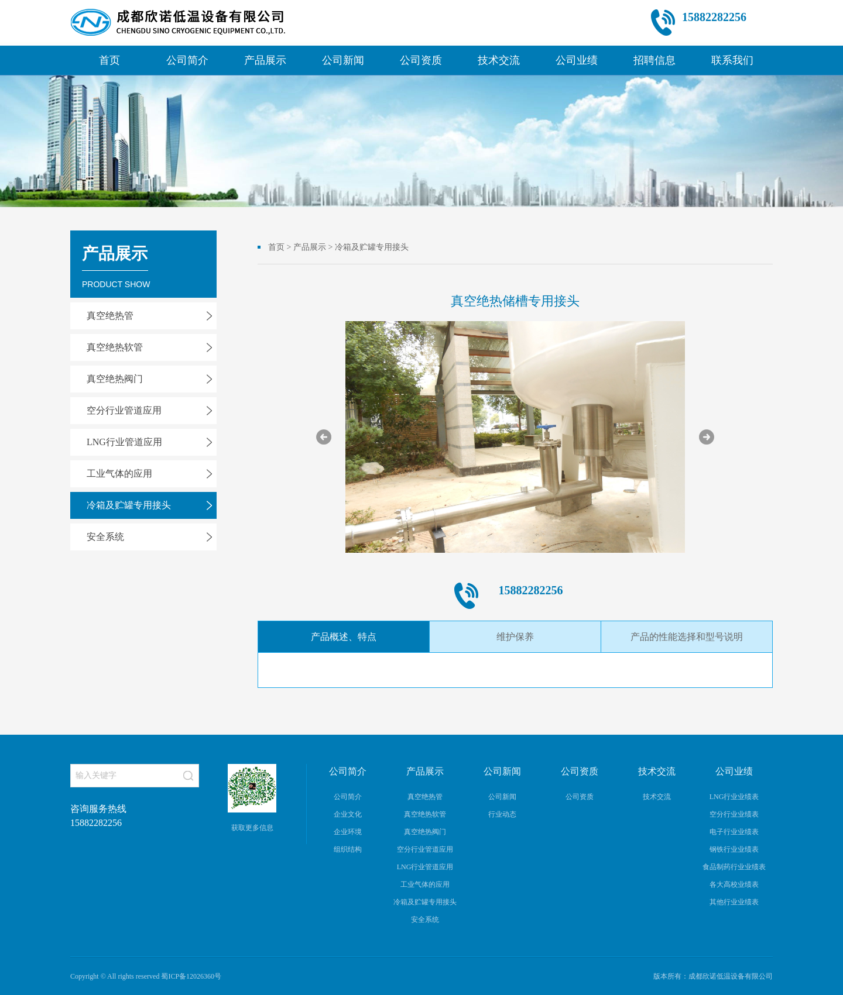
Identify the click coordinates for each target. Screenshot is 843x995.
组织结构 (348, 849)
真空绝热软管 (115, 347)
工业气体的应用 (119, 473)
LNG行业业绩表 (734, 797)
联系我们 (732, 60)
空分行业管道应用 (124, 410)
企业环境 (348, 832)
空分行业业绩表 (734, 814)
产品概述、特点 (343, 637)
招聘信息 (654, 60)
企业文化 (348, 814)
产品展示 (265, 60)
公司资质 (421, 60)
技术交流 (499, 60)
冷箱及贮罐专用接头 (129, 505)
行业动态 (502, 814)
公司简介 (187, 60)
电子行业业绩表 (734, 832)
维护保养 (515, 637)
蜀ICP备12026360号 (191, 976)
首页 (109, 60)
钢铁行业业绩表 (734, 849)
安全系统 (105, 537)
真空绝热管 (110, 316)
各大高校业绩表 (734, 884)
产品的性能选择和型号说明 (686, 637)
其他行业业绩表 (734, 902)
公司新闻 (343, 60)
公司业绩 (577, 60)
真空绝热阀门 (115, 379)
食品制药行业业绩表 (734, 867)
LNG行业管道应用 (124, 442)
